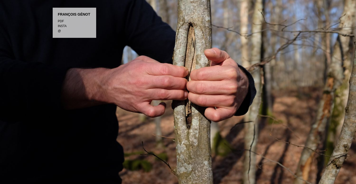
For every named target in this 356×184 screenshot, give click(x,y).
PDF (61, 21)
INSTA (62, 26)
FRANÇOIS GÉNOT (74, 14)
